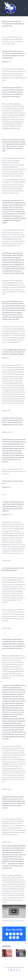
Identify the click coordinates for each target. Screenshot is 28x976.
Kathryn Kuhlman (20, 920)
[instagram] (14, 970)
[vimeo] (16, 970)
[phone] (19, 970)
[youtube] (11, 970)
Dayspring (6, 920)
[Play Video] (14, 911)
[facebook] (8, 970)
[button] (3, 953)
